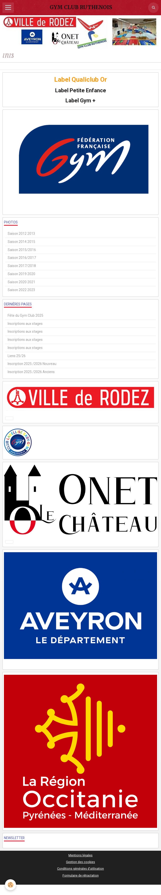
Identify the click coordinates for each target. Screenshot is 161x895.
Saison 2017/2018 (22, 266)
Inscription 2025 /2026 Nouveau (32, 364)
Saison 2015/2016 (22, 250)
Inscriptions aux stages (25, 324)
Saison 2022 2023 (21, 290)
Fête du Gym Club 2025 (25, 315)
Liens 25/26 (17, 356)
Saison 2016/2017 (22, 258)
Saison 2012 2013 (21, 234)
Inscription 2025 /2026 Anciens (31, 372)
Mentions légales (80, 855)
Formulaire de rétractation (81, 875)
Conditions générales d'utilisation (80, 868)
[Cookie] (10, 884)
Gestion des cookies (80, 862)
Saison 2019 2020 (21, 274)
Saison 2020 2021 (21, 282)
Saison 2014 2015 (21, 242)
